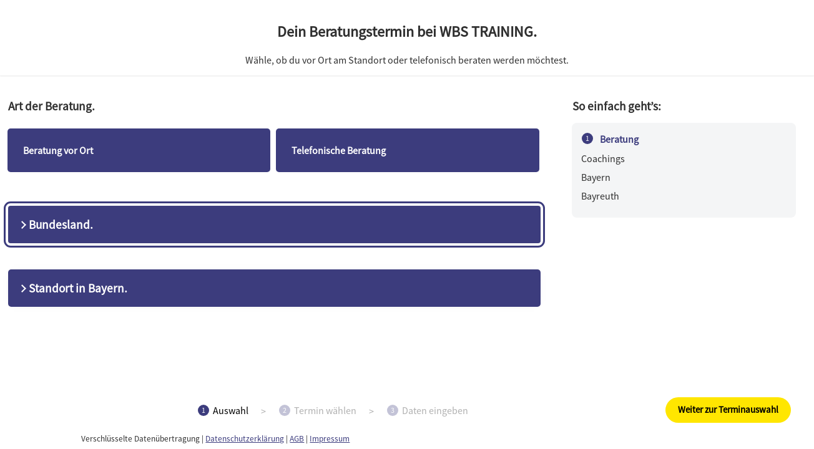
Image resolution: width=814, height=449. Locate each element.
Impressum (330, 438)
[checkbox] (138, 150)
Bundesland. (55, 224)
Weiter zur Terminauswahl (728, 409)
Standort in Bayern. (72, 288)
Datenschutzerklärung (244, 438)
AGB (297, 438)
